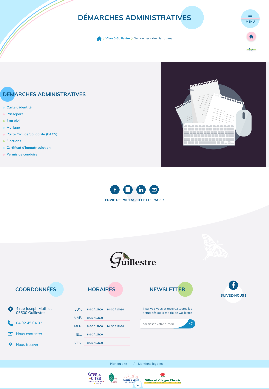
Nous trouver (27, 344)
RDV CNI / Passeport (83, 381)
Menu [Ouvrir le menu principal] (250, 19)
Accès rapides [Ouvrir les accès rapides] (134, 364)
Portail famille (134, 381)
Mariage (13, 127)
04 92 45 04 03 (29, 322)
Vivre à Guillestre (118, 38)
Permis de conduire (22, 154)
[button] (213, 114)
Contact (191, 380)
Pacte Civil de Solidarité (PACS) (32, 134)
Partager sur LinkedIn (141, 189)
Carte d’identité (19, 107)
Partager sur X (128, 189)
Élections (14, 141)
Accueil (99, 38)
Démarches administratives (34, 381)
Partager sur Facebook (115, 189)
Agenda (244, 380)
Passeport (15, 114)
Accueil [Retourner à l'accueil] (251, 36)
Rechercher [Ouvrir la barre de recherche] (251, 49)
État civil (14, 121)
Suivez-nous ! (233, 295)
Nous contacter (29, 333)
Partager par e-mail (154, 189)
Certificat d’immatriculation (29, 147)
